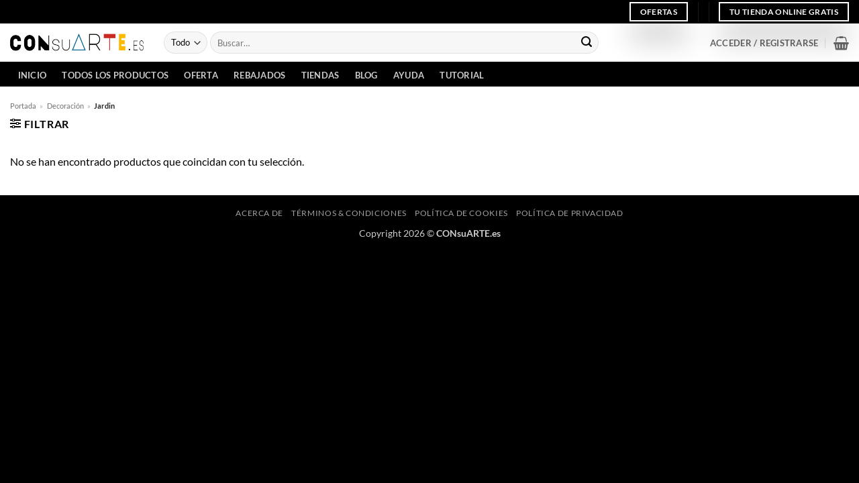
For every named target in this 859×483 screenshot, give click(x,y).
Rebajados (259, 75)
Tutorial (462, 75)
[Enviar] (586, 43)
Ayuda (408, 75)
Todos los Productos (115, 75)
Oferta (201, 75)
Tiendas (320, 75)
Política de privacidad (569, 213)
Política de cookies (461, 213)
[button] (764, 43)
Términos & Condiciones (348, 213)
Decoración (65, 105)
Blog (366, 75)
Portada (23, 105)
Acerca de (259, 213)
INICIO (32, 75)
